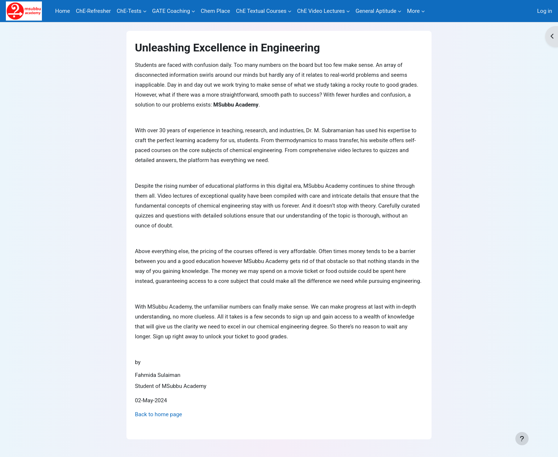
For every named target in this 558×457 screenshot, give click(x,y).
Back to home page (158, 414)
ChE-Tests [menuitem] (129, 11)
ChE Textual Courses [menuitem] (261, 11)
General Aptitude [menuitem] (375, 11)
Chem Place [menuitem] (215, 11)
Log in (544, 11)
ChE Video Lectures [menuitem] (321, 11)
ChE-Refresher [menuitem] (93, 11)
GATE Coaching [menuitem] (171, 11)
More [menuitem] (413, 11)
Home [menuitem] (62, 11)
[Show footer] (522, 438)
